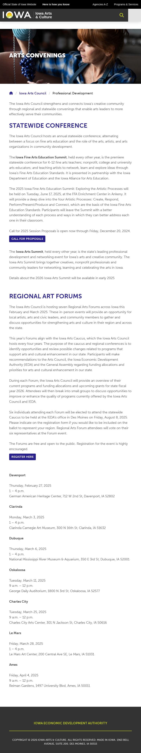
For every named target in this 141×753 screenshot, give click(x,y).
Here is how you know (55, 4)
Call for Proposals (27, 239)
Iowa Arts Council (32, 93)
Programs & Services (126, 4)
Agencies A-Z (100, 4)
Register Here (22, 457)
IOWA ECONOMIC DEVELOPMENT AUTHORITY (70, 723)
